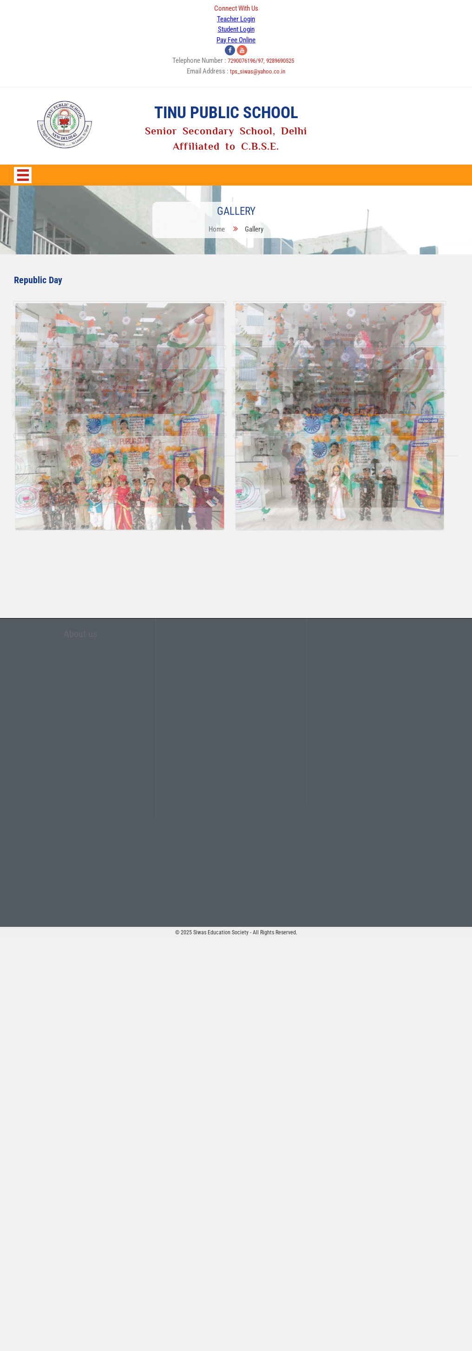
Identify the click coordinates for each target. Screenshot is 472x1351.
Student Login (236, 29)
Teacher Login (236, 19)
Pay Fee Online (236, 40)
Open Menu (23, 175)
